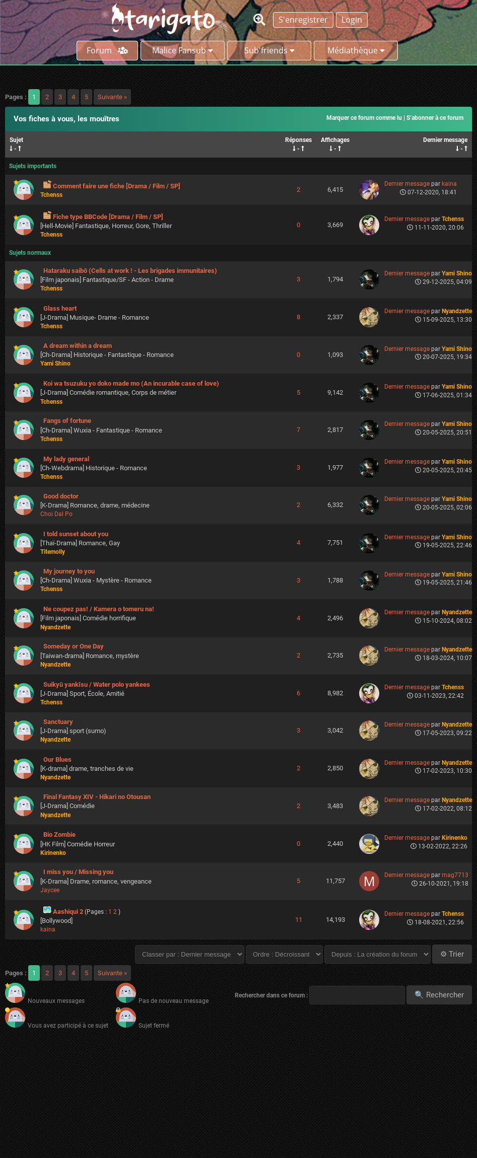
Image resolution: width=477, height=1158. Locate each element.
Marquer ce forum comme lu (364, 117)
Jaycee (49, 890)
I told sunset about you (75, 534)
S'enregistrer (303, 19)
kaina (449, 183)
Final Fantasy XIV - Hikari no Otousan (97, 797)
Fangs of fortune (67, 420)
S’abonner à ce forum (434, 117)
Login (352, 19)
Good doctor (61, 496)
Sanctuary (58, 722)
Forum (107, 50)
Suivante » (112, 97)
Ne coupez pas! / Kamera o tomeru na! (98, 609)
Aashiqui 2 (68, 911)
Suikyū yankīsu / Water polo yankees (96, 684)
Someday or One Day (73, 646)
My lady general (66, 459)
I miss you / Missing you (78, 872)
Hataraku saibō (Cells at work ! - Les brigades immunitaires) (130, 270)
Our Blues (57, 759)
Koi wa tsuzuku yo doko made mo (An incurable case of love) (131, 383)
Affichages (335, 139)
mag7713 (455, 875)
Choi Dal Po (56, 514)
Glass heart (60, 308)
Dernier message (445, 139)
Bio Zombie (59, 834)
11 (298, 919)
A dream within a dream (77, 345)
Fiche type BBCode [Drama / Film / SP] (108, 217)
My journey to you (69, 571)
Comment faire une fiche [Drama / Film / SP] (116, 186)
